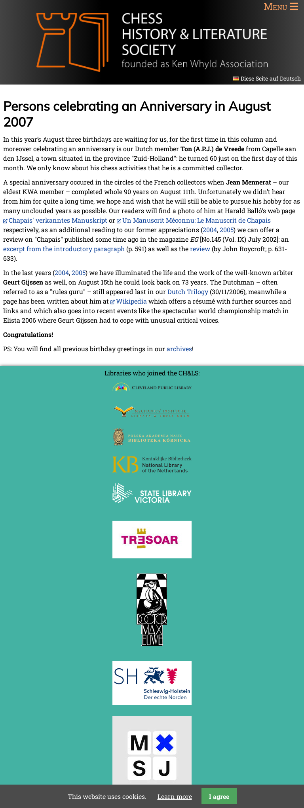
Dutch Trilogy (187, 291)
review (200, 248)
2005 (227, 229)
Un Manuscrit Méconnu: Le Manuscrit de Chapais (196, 220)
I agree (219, 796)
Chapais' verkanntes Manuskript (58, 220)
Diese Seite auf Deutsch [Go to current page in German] (271, 78)
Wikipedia (131, 301)
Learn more (175, 796)
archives (179, 348)
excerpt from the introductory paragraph (64, 248)
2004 (210, 229)
